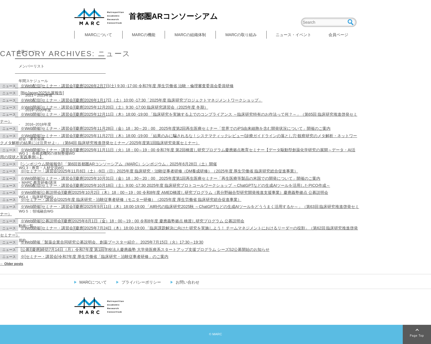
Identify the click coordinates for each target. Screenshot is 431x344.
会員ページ (338, 34)
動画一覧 (26, 226)
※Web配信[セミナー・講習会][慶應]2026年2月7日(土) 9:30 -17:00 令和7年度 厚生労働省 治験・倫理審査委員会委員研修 (127, 86)
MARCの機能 (143, 34)
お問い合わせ (187, 282)
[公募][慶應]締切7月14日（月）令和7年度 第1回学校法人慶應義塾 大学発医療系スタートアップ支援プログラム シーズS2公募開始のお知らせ (145, 249)
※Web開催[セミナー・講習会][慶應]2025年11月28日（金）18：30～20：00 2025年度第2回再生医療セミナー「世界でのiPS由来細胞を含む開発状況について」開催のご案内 (175, 128)
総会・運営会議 (31, 139)
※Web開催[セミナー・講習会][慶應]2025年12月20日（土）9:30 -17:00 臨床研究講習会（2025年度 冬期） (114, 107)
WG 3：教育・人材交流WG (41, 168)
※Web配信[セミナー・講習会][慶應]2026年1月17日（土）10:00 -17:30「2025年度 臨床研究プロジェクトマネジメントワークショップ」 (141, 100)
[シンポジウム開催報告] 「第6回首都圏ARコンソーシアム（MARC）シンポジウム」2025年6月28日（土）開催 (119, 164)
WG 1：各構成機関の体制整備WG (47, 153)
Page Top (417, 335)
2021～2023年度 (37, 95)
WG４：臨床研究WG (36, 197)
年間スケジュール (33, 81)
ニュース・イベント (293, 34)
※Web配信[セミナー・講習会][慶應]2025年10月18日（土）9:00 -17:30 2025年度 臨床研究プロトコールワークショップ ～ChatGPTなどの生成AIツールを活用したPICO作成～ (175, 185)
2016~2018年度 (36, 124)
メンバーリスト (31, 66)
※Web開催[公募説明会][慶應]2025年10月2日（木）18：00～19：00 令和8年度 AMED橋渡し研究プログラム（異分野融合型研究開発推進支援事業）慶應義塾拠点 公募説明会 (174, 192)
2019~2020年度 (36, 110)
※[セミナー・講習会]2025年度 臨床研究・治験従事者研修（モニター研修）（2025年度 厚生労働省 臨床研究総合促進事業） (131, 199)
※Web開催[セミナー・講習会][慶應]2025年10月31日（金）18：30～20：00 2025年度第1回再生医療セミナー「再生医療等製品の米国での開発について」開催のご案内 (171, 178)
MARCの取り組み (241, 34)
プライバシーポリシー (141, 282)
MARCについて (98, 34)
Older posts (11, 264)
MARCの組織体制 (190, 34)
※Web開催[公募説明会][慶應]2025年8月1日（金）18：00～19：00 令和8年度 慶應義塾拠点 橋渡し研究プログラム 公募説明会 (132, 221)
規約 (22, 240)
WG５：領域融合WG (36, 211)
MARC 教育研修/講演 (38, 182)
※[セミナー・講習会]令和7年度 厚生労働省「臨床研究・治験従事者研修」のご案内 (94, 256)
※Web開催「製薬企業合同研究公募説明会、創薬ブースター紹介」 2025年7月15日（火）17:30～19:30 (112, 242)
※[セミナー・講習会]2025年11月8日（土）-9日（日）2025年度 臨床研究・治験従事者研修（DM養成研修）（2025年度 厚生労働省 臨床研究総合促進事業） (159, 171)
